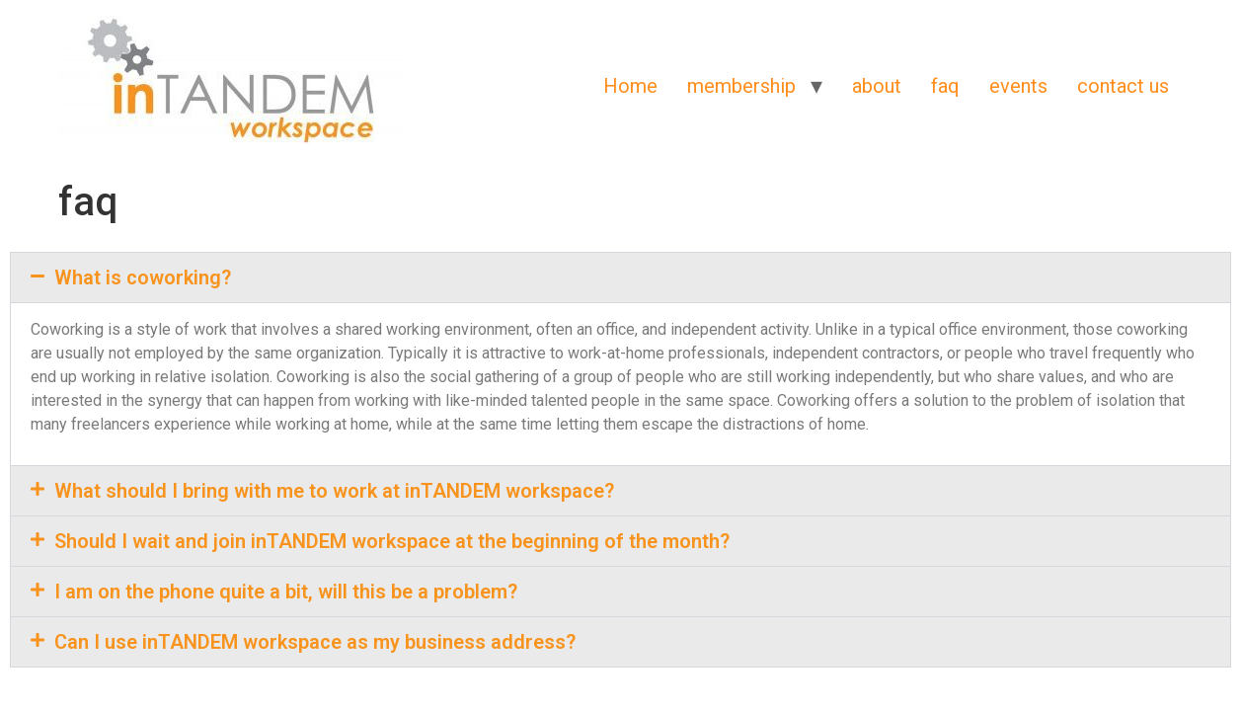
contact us (1123, 86)
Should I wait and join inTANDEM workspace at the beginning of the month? (392, 541)
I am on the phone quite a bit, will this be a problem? (285, 591)
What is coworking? (142, 277)
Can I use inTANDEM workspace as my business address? (315, 642)
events (1018, 86)
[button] (620, 277)
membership (741, 86)
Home (630, 86)
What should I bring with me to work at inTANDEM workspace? (334, 491)
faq (945, 86)
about (876, 86)
